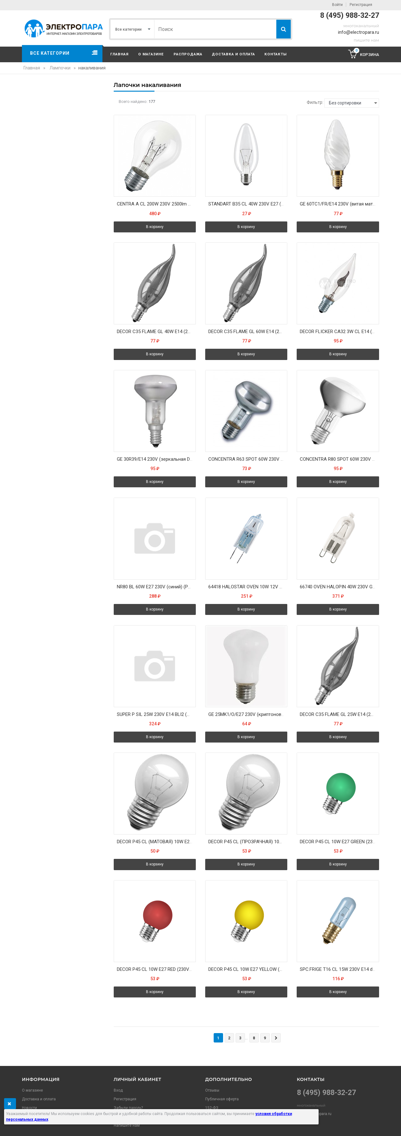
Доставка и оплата (233, 54)
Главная (119, 54)
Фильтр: (315, 102)
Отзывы (212, 1090)
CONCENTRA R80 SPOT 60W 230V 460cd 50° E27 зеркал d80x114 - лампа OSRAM (339, 459)
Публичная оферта (222, 1099)
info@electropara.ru (358, 32)
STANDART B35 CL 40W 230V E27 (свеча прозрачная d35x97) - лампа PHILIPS (247, 204)
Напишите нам (127, 1125)
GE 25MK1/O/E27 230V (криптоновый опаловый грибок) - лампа (247, 714)
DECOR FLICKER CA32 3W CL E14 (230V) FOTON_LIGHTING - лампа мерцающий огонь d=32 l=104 (339, 331)
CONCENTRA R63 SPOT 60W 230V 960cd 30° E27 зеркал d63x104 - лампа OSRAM (247, 459)
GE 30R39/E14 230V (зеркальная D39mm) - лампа (156, 459)
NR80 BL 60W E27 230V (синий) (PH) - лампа (156, 587)
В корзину (155, 227)
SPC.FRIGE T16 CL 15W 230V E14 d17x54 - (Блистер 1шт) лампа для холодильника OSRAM (339, 969)
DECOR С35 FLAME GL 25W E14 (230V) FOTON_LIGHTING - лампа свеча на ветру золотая (339, 714)
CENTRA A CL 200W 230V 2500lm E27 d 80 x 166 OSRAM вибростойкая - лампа (156, 204)
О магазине (151, 54)
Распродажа (188, 54)
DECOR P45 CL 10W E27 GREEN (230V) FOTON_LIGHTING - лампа (339, 841)
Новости (29, 1108)
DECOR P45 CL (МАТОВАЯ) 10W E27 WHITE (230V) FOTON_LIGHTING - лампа (156, 841)
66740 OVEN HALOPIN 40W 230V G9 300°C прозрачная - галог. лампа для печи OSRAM (339, 587)
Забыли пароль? (128, 1108)
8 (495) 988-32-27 (349, 15)
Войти (337, 5)
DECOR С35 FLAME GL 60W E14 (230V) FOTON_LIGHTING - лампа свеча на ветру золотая (247, 331)
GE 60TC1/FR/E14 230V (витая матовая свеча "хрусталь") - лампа (339, 204)
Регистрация (361, 5)
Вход (118, 1090)
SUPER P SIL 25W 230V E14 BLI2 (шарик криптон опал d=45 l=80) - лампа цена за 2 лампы (156, 714)
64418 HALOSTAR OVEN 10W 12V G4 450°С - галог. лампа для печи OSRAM (247, 587)
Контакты (275, 54)
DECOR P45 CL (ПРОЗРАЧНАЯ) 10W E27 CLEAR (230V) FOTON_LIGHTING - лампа (247, 841)
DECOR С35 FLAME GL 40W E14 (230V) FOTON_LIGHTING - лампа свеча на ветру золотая (156, 331)
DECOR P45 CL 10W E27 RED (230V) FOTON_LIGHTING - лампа (156, 969)
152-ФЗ (211, 1108)
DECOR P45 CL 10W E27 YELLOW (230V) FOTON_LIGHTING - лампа (247, 969)
